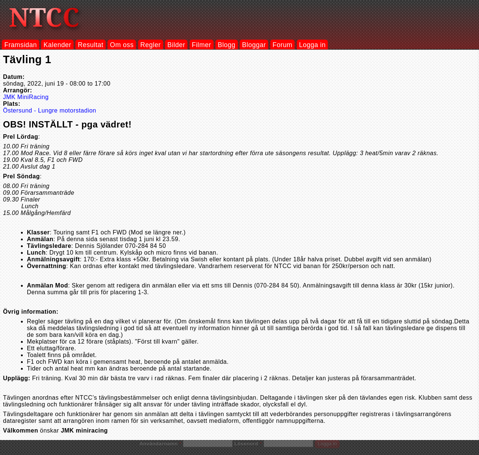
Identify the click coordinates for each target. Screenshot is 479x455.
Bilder (176, 45)
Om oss (122, 45)
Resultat (90, 45)
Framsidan (20, 45)
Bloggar (254, 45)
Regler (150, 45)
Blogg (226, 45)
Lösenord (248, 443)
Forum (282, 45)
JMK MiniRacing (26, 97)
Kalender (57, 45)
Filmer (201, 45)
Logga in (312, 45)
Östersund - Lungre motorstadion (49, 110)
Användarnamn (160, 443)
